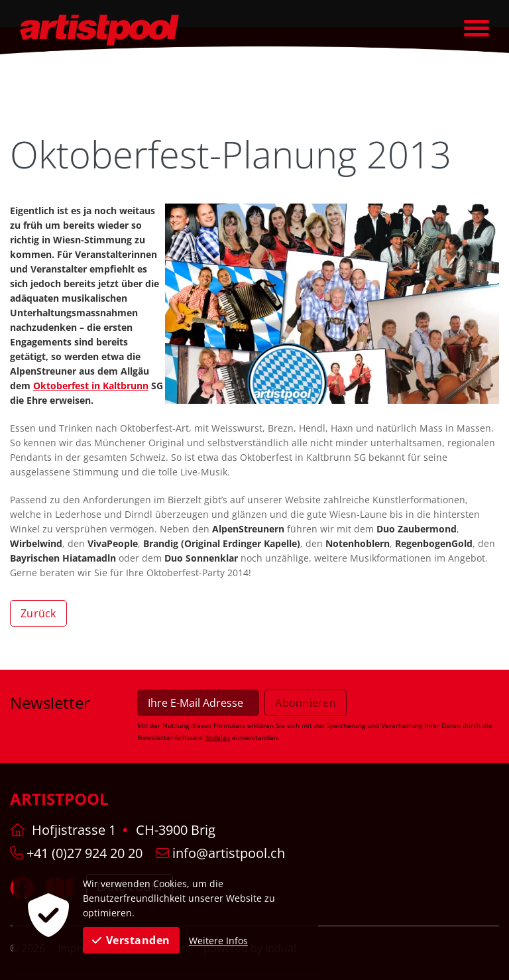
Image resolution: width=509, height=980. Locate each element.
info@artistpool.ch (220, 853)
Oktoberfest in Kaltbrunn (90, 385)
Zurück (38, 613)
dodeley (217, 737)
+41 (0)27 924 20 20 (76, 853)
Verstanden (131, 940)
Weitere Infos (218, 940)
